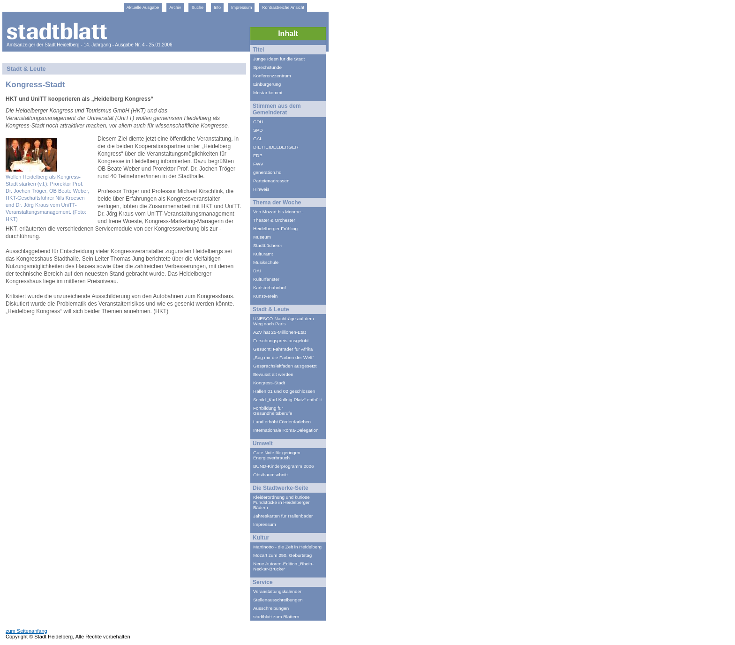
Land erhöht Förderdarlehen (282, 421)
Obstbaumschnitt (270, 474)
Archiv (175, 7)
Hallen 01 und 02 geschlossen (284, 391)
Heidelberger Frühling (275, 228)
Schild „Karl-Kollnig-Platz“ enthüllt (287, 399)
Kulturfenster (266, 279)
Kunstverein (265, 296)
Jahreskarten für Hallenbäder (283, 515)
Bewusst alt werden (273, 374)
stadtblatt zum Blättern (276, 616)
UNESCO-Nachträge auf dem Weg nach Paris (283, 321)
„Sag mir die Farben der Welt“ (283, 357)
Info (217, 7)
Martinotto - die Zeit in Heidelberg (287, 546)
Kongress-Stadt (269, 382)
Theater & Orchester (274, 220)
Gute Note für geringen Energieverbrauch (276, 455)
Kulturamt (263, 253)
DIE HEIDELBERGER (276, 147)
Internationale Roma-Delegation (285, 430)
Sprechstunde (267, 67)
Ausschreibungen (271, 608)
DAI (257, 270)
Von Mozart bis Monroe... (279, 211)
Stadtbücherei (267, 245)
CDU (258, 121)
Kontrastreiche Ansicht (283, 7)
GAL (257, 138)
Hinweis (261, 189)
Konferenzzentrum (272, 75)
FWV (258, 163)
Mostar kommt (268, 92)
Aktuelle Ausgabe (143, 7)
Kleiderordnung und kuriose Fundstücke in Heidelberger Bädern (281, 502)
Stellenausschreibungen (277, 599)
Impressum (241, 7)
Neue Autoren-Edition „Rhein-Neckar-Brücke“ (283, 566)
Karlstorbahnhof (269, 287)
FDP (257, 155)
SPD (257, 130)
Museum (262, 237)
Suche (197, 7)
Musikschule (265, 262)
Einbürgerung (267, 84)
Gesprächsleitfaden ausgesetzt (285, 365)
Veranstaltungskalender (277, 591)
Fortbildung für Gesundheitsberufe (272, 410)
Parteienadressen (271, 180)
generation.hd (267, 172)
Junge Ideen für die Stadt (279, 58)
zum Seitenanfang (26, 631)
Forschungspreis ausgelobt (281, 340)
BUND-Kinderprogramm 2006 (283, 466)
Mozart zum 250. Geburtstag (282, 555)
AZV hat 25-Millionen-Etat (279, 332)
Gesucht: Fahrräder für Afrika (283, 349)
